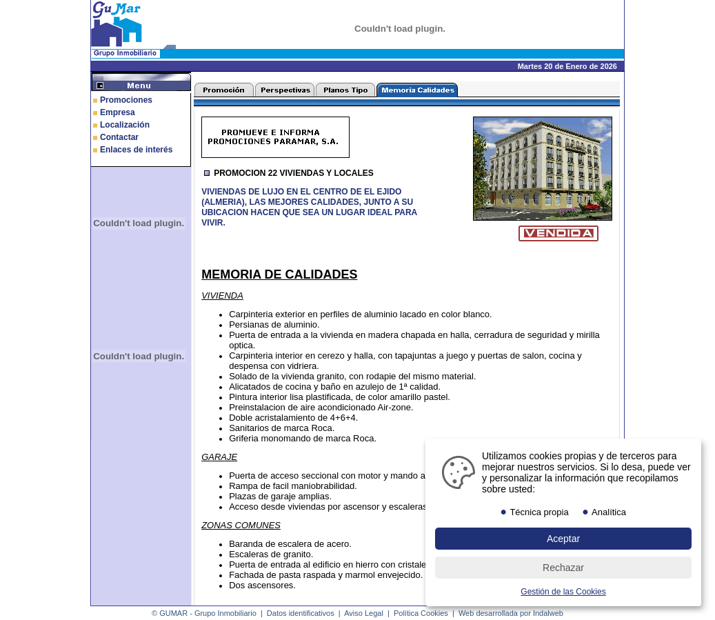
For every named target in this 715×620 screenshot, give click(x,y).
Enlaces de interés (136, 149)
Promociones (126, 100)
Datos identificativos (300, 613)
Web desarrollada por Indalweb (511, 613)
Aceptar (563, 538)
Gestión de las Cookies (563, 592)
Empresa (117, 112)
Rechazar (563, 567)
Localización (125, 125)
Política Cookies (421, 613)
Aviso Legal (363, 613)
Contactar (119, 137)
